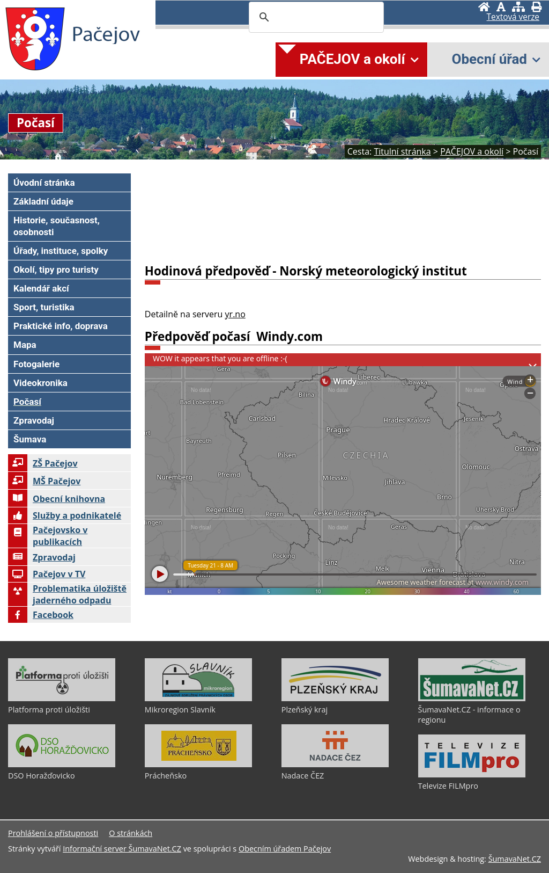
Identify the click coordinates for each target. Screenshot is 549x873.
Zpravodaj (42, 557)
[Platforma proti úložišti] (61, 698)
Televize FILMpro (448, 786)
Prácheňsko (166, 775)
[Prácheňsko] (198, 764)
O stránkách (130, 833)
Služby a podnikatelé (64, 515)
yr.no (235, 314)
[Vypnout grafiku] (501, 7)
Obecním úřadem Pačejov (285, 848)
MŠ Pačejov (44, 481)
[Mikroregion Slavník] (198, 698)
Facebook (40, 615)
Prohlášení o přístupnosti (53, 833)
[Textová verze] (513, 17)
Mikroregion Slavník (180, 709)
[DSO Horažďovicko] (61, 764)
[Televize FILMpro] (471, 775)
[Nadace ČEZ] (335, 764)
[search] (314, 17)
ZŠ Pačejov (43, 463)
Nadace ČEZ (302, 775)
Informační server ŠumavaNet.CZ (122, 848)
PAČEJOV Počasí (343, 214)
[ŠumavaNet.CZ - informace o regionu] (471, 698)
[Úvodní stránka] (484, 7)
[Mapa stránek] (518, 7)
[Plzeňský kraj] (335, 698)
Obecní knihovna (56, 499)
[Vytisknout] (536, 7)
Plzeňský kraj (304, 709)
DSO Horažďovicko (41, 775)
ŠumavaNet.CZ (514, 859)
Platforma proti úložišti (49, 709)
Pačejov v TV (46, 574)
